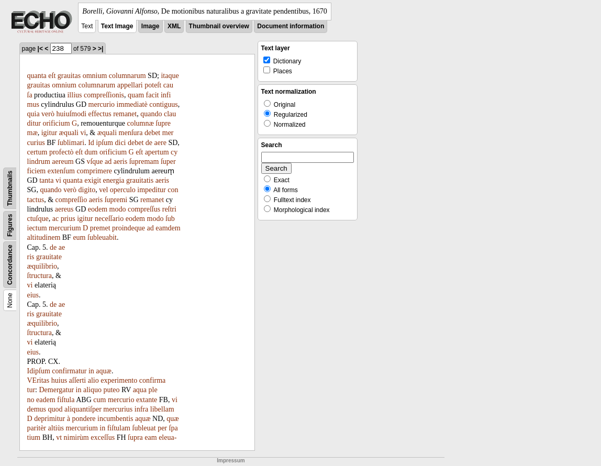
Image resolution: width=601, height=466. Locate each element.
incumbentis (115, 419)
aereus (64, 209)
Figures (10, 225)
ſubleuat (144, 428)
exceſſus (103, 437)
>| (100, 48)
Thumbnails (10, 188)
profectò (61, 152)
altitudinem (44, 237)
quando (151, 114)
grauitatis (139, 180)
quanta (37, 76)
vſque (94, 161)
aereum (62, 161)
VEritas (38, 380)
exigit (92, 180)
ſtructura (39, 276)
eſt (51, 76)
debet (152, 133)
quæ (172, 419)
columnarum (127, 76)
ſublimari (71, 143)
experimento (119, 380)
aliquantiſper (83, 409)
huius (59, 380)
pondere (83, 419)
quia (33, 114)
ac (55, 219)
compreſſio (71, 200)
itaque (170, 76)
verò (47, 114)
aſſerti (77, 380)
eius (33, 295)
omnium (95, 76)
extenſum (61, 171)
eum (79, 237)
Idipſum (38, 371)
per (162, 428)
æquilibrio (42, 266)
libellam (162, 409)
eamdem (167, 228)
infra (141, 409)
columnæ (140, 123)
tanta (46, 180)
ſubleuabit (102, 237)
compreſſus (144, 209)
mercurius (117, 409)
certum (37, 152)
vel (103, 190)
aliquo (92, 390)
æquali (69, 133)
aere (160, 143)
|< (40, 48)
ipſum (104, 143)
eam (150, 437)
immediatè (132, 104)
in (91, 371)
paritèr (37, 428)
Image (150, 26)
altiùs (56, 428)
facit (152, 95)
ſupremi (116, 200)
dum (91, 152)
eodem (97, 209)
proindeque (128, 228)
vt (59, 437)
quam (136, 95)
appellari (130, 85)
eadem (45, 400)
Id (91, 143)
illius (74, 95)
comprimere (94, 171)
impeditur (151, 190)
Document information (290, 26)
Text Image (117, 26)
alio (93, 380)
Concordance (10, 265)
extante (146, 400)
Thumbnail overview (219, 26)
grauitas (69, 76)
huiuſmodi (72, 114)
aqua (140, 390)
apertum (157, 152)
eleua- (167, 437)
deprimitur (49, 419)
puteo (111, 390)
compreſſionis (104, 95)
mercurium (65, 228)
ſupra (135, 437)
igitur (49, 133)
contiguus (163, 104)
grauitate (49, 257)
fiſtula (65, 400)
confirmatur (69, 371)
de (149, 143)
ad (108, 161)
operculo (123, 190)
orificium (56, 123)
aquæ (104, 371)
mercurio (101, 104)
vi (83, 133)
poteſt (152, 85)
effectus (100, 114)
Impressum (230, 460)
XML (174, 26)
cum (99, 400)
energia (114, 180)
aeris (120, 161)
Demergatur (56, 390)
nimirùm (76, 437)
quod (55, 409)
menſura (131, 133)
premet (100, 228)
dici (120, 143)
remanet (125, 114)
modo (117, 209)
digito (87, 190)
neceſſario (109, 219)
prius (68, 219)
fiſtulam (118, 428)
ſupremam (144, 161)
